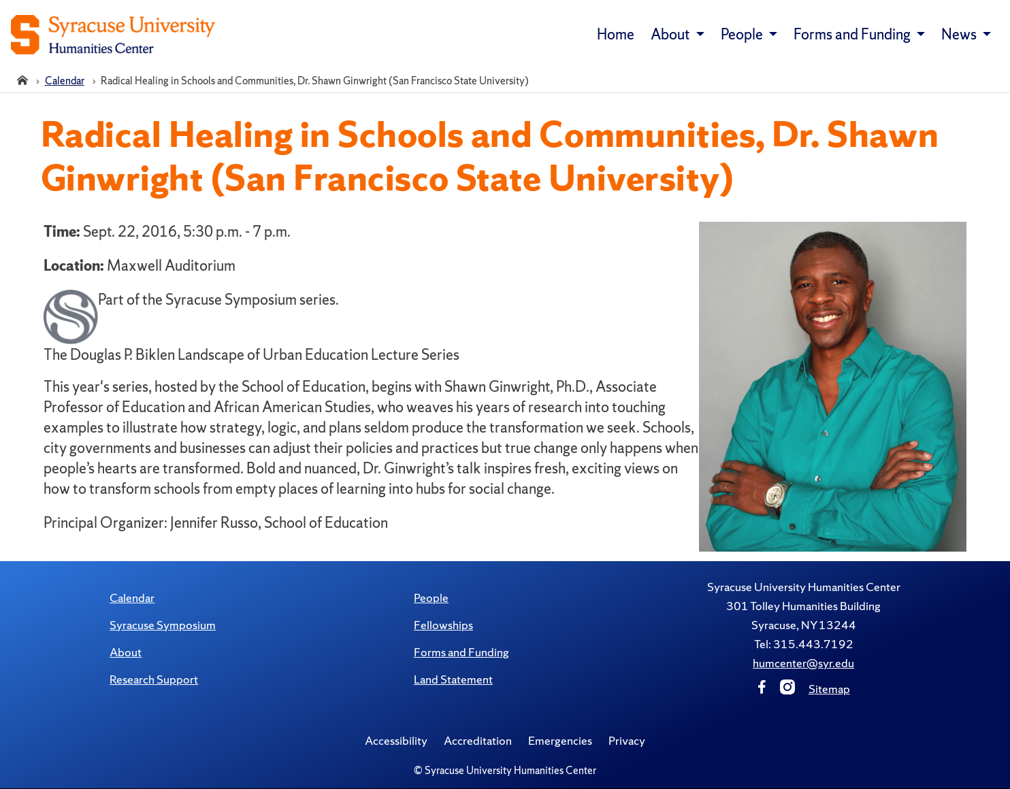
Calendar (132, 597)
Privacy (626, 740)
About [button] (672, 34)
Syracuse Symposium (163, 625)
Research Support (154, 679)
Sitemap (829, 688)
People (431, 597)
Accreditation (478, 740)
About (126, 652)
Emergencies (560, 740)
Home (615, 34)
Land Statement (453, 679)
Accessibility (396, 740)
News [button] (960, 34)
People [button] (743, 34)
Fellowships (443, 625)
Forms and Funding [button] (853, 34)
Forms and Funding (461, 652)
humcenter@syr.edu (803, 663)
